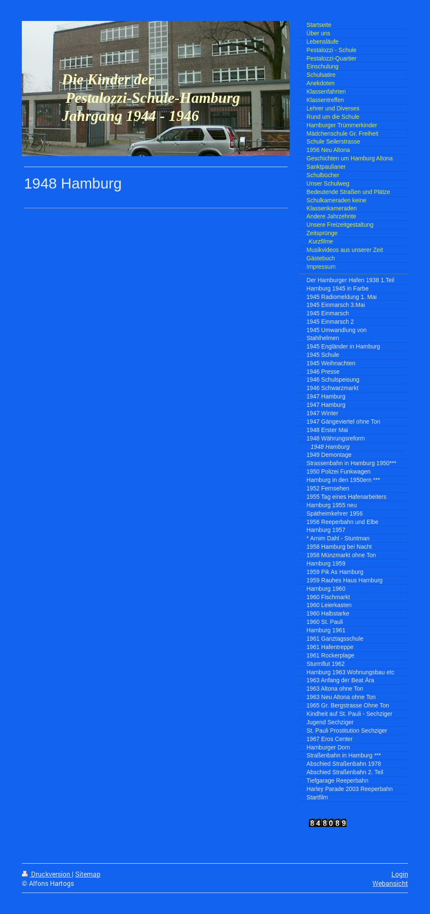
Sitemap (87, 874)
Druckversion (47, 874)
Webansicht (390, 883)
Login (399, 874)
